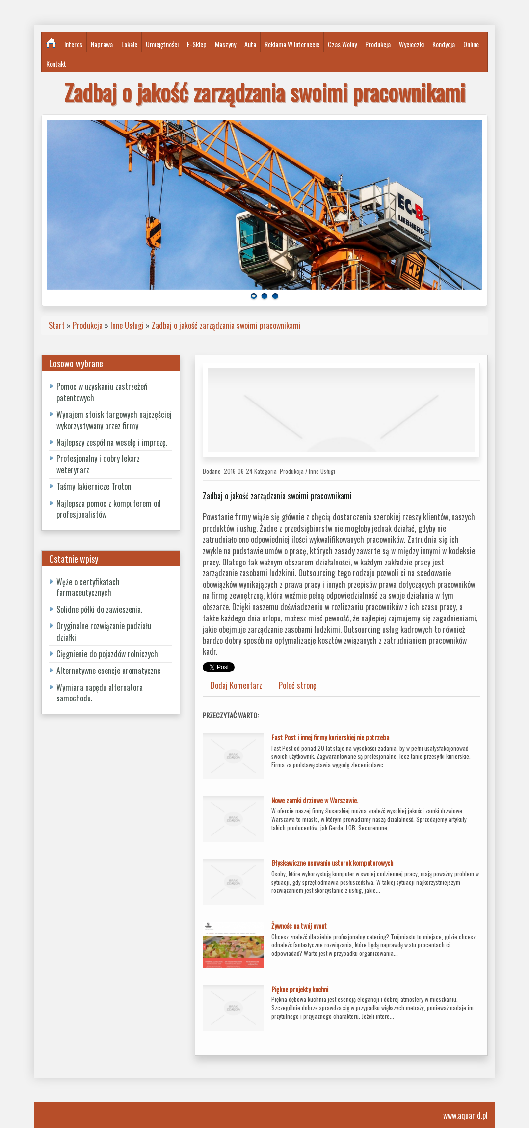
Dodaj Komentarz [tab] (236, 685)
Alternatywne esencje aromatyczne (108, 670)
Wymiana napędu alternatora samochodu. (99, 692)
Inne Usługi (127, 325)
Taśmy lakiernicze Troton (93, 486)
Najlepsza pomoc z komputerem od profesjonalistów (108, 508)
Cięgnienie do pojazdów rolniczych (107, 654)
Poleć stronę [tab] (298, 685)
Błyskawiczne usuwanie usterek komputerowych (332, 863)
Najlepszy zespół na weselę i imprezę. (111, 442)
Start (57, 325)
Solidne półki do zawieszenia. (99, 609)
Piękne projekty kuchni (299, 989)
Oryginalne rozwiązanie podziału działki (103, 631)
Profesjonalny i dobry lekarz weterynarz (98, 464)
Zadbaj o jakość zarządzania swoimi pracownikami (226, 325)
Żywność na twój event (299, 925)
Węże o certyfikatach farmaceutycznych (88, 587)
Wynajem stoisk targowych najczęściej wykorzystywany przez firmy (114, 419)
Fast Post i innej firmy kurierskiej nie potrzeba (330, 737)
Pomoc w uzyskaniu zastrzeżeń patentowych (101, 391)
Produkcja (88, 325)
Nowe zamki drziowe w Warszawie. (314, 800)
